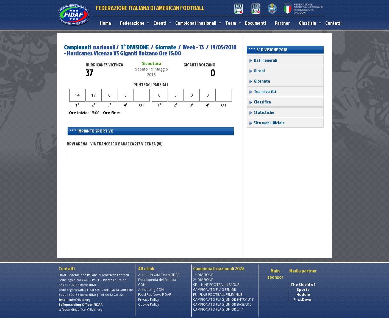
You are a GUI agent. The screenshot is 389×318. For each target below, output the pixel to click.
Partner (282, 22)
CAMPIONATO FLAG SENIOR (214, 289)
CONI (142, 284)
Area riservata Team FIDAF (158, 274)
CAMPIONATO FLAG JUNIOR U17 (218, 309)
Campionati (77, 47)
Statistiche (261, 112)
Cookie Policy (148, 304)
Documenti (255, 22)
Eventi (161, 22)
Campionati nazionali (196, 22)
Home (105, 22)
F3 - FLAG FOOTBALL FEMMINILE (217, 294)
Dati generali (263, 60)
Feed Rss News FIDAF (154, 294)
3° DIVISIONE (135, 47)
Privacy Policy (148, 299)
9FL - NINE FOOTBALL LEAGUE (216, 284)
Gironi (257, 70)
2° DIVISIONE (203, 279)
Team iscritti (262, 91)
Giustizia (308, 22)
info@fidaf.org (79, 299)
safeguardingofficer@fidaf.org (80, 309)
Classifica (260, 102)
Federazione (133, 22)
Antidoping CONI (151, 289)
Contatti (333, 22)
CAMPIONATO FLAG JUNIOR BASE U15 (222, 304)
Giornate (165, 47)
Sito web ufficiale (267, 123)
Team (231, 22)
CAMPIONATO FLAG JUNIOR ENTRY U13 (223, 299)
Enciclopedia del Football (157, 279)
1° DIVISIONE (203, 274)
